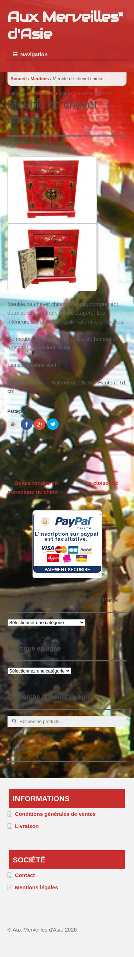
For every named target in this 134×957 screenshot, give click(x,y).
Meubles (39, 78)
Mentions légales (36, 887)
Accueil (18, 78)
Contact (25, 875)
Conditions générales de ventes (55, 814)
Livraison (27, 826)
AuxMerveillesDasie (89, 93)
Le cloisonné (105, 483)
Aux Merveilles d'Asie (63, 25)
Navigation (34, 54)
